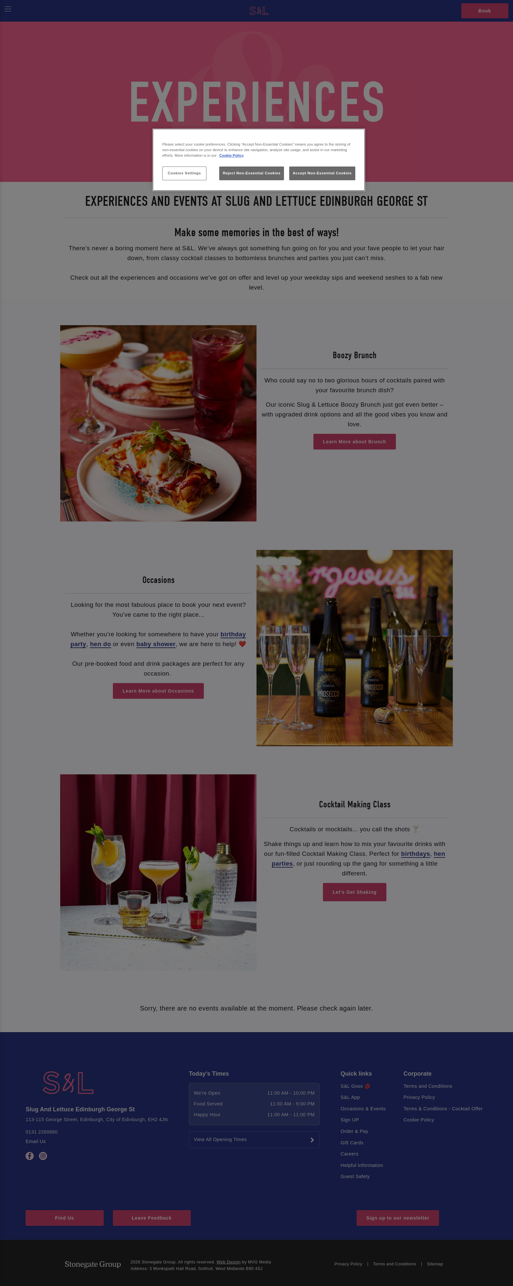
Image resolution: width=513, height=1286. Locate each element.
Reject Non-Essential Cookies (252, 173)
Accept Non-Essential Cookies (322, 173)
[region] (258, 160)
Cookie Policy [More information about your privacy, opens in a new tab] (231, 155)
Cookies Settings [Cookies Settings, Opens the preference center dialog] (184, 173)
